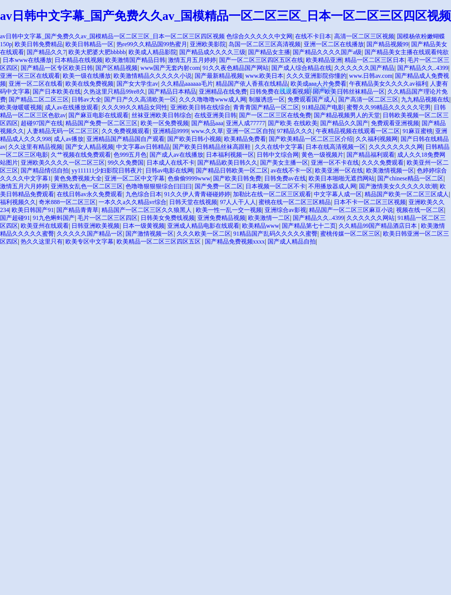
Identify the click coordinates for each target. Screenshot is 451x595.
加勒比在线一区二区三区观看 (272, 194)
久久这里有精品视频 (35, 147)
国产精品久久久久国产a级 (327, 52)
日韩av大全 (86, 99)
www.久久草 (207, 131)
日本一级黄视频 (144, 226)
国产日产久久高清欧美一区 (140, 99)
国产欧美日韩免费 (237, 178)
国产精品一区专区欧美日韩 (57, 68)
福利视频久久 (18, 202)
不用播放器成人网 (332, 186)
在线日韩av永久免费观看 (90, 194)
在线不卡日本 (313, 36)
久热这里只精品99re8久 (114, 91)
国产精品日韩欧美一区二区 (232, 170)
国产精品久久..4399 (422, 68)
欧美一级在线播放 (87, 76)
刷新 (285, 90)
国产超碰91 (15, 218)
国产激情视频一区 (150, 233)
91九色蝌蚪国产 (54, 218)
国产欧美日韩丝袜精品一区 (349, 91)
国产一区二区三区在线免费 (275, 115)
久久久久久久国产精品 (364, 68)
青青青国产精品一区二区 (266, 107)
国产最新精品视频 (219, 76)
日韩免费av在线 (285, 178)
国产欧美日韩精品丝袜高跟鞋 (212, 147)
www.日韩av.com (370, 76)
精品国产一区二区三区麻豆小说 (351, 210)
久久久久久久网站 (371, 218)
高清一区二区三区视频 (364, 36)
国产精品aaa (207, 123)
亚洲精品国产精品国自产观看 (125, 139)
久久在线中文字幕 (279, 147)
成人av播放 (68, 139)
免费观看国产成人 (312, 99)
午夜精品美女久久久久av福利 (388, 83)
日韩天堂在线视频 (193, 202)
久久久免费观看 (383, 162)
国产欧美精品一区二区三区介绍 (311, 139)
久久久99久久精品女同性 (134, 107)
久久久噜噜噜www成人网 (212, 99)
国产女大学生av (137, 83)
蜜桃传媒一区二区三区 (350, 233)
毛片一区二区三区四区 (107, 218)
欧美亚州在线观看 (45, 226)
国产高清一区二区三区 (368, 99)
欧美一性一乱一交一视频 (229, 210)
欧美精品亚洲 (324, 60)
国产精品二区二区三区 (39, 99)
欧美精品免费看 (245, 139)
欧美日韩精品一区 (89, 44)
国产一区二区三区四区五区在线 (261, 60)
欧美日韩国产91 (33, 210)
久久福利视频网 (377, 139)
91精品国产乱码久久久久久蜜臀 (275, 233)
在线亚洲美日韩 (215, 115)
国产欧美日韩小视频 (194, 139)
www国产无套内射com (170, 68)
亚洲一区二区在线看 (36, 83)
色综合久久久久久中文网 (259, 36)
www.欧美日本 (264, 76)
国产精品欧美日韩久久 (227, 162)
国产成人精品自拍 (292, 241)
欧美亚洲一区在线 (339, 170)
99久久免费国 (125, 162)
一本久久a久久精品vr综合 (132, 202)
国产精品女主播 (269, 52)
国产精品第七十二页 (309, 226)
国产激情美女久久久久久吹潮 (398, 186)
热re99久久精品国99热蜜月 (152, 44)
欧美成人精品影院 (153, 52)
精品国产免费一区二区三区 (101, 123)
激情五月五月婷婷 (192, 60)
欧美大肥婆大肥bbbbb (97, 52)
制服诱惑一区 (267, 99)
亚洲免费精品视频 (221, 218)
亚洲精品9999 (171, 131)
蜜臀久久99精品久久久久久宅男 (389, 107)
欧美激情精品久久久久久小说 (153, 76)
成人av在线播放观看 (71, 107)
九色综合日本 (144, 194)
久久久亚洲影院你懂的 (316, 76)
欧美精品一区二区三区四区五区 (159, 241)
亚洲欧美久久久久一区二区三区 (63, 162)
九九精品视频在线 (425, 99)
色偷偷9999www (189, 178)
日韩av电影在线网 (169, 170)
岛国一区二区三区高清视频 (265, 44)
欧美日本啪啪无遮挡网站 (342, 178)
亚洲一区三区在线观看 (30, 76)
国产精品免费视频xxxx (235, 241)
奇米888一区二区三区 (67, 202)
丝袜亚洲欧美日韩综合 (162, 115)
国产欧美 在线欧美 (293, 123)
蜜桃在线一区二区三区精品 (295, 202)
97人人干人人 (238, 202)
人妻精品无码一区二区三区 (63, 131)
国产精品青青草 (77, 210)
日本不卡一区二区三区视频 (370, 202)
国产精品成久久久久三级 (212, 52)
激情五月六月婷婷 (24, 186)
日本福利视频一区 (230, 154)
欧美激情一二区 (269, 218)
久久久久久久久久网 (396, 147)
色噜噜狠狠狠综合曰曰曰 (159, 186)
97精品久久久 (295, 131)
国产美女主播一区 (284, 162)
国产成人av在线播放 (176, 154)
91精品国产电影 (323, 107)
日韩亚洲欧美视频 (95, 226)
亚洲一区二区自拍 (250, 131)
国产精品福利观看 (371, 154)
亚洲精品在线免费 (223, 91)
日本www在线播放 (27, 60)
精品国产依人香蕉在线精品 (252, 83)
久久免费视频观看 (125, 131)
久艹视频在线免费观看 (81, 154)
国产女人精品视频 (89, 147)
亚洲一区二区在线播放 (334, 44)
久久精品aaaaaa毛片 (187, 83)
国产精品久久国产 (344, 123)
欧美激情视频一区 (390, 170)
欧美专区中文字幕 (89, 241)
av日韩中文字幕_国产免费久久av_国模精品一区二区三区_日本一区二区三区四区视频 (225, 16)
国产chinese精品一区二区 (410, 178)
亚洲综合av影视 (285, 210)
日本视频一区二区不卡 (275, 186)
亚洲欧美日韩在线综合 (200, 107)
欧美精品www (260, 226)
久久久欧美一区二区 (204, 233)
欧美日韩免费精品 (39, 44)
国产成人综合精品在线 (301, 68)
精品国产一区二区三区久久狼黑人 (147, 210)
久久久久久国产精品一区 (90, 233)
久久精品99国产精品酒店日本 (378, 226)
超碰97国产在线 (42, 123)
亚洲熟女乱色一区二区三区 (87, 186)
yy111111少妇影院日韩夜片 (106, 170)
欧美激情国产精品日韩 (135, 60)
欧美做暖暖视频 (21, 107)
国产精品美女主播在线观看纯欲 (407, 52)
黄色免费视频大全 (78, 178)
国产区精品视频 (116, 68)
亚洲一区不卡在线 (335, 162)
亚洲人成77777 (245, 123)
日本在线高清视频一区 (336, 147)
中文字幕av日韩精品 (143, 147)
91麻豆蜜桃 (418, 131)
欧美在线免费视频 (89, 83)
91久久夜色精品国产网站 (236, 68)
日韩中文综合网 (278, 154)
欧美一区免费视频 (165, 123)
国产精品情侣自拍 (45, 170)
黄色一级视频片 (322, 154)
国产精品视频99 (387, 44)
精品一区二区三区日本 (375, 60)
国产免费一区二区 (219, 186)
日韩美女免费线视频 (168, 218)
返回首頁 (319, 90)
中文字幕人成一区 (338, 194)
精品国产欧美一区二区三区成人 (407, 194)
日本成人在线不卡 (171, 162)
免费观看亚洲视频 (395, 123)
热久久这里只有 (42, 241)
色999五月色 (130, 154)
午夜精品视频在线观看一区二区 (358, 131)
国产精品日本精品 (172, 91)
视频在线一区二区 (420, 210)
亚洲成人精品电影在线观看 (203, 226)
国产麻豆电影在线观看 (98, 115)
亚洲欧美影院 (208, 44)
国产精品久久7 (46, 52)
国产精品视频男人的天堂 (347, 115)
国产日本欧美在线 (57, 91)
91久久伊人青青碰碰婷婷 (197, 194)
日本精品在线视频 (78, 60)
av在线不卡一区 (291, 170)
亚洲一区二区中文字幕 (134, 178)
